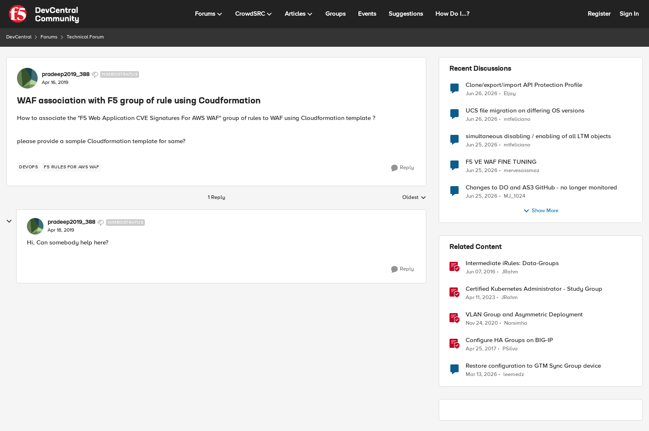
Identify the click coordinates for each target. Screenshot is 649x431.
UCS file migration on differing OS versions (525, 110)
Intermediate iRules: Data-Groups (512, 263)
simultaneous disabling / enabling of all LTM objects (538, 136)
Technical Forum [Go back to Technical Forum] (85, 37)
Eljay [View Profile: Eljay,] (510, 93)
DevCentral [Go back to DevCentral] (18, 37)
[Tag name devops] (28, 167)
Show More (540, 211)
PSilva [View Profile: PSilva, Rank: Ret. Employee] (510, 349)
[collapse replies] (9, 221)
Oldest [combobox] (414, 197)
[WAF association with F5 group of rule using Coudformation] (61, 230)
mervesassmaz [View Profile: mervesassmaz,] (521, 171)
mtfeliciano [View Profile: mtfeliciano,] (517, 119)
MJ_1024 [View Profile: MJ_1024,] (514, 196)
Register (599, 13)
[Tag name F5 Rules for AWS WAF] (71, 167)
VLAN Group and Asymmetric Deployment (524, 314)
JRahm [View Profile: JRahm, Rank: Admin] (510, 272)
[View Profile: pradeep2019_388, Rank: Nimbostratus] (27, 78)
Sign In (629, 13)
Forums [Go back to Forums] (49, 37)
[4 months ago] (481, 374)
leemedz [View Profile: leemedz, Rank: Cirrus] (513, 374)
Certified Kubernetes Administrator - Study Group (534, 288)
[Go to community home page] (44, 14)
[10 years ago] (480, 272)
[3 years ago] (480, 298)
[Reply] (402, 168)
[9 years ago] (481, 349)
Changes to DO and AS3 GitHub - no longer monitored (541, 187)
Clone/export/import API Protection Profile (524, 85)
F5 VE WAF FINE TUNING (501, 161)
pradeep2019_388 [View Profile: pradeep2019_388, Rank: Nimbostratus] (65, 74)
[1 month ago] (482, 93)
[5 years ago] (482, 323)
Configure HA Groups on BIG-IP (509, 340)
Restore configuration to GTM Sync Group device (533, 365)
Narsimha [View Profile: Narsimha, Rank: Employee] (515, 323)
